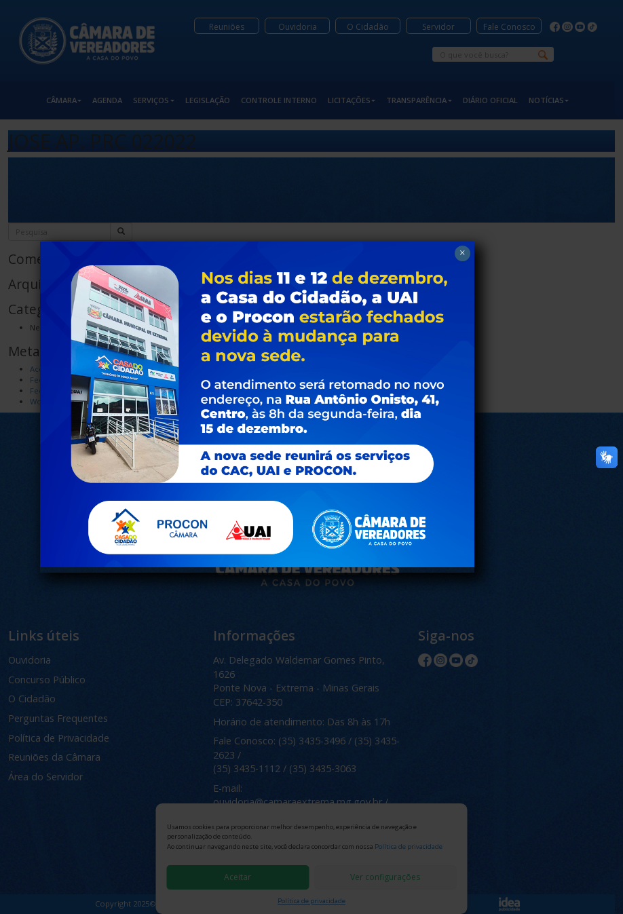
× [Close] (462, 219)
